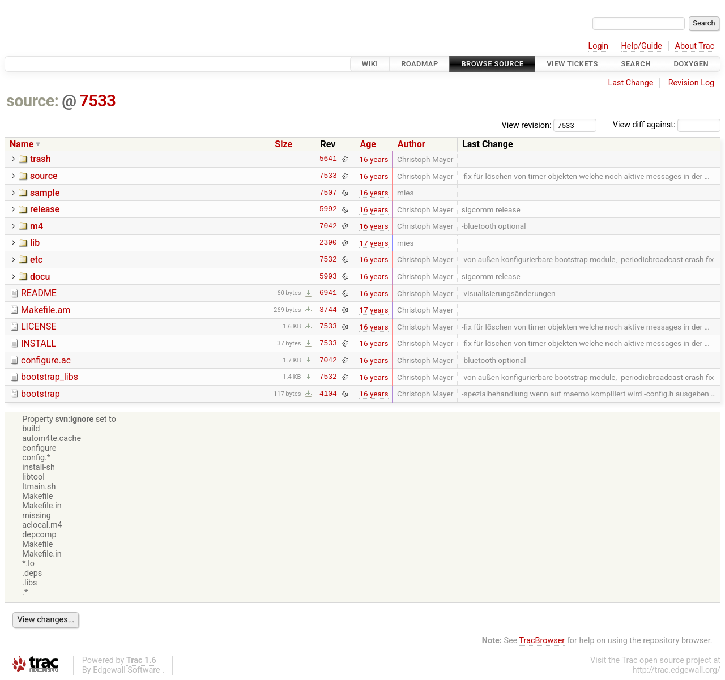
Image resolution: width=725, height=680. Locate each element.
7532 (328, 259)
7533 (97, 100)
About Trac (695, 46)
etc (36, 259)
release (44, 209)
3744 (328, 310)
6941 (328, 293)
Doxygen (691, 63)
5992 (328, 209)
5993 (328, 276)
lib (35, 242)
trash (40, 158)
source (44, 175)
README (39, 293)
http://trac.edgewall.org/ (676, 670)
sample (44, 192)
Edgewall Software (126, 670)
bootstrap (40, 393)
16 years (373, 159)
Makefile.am (45, 310)
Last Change (630, 83)
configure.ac (46, 360)
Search (635, 63)
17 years (373, 242)
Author (411, 144)
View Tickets (572, 63)
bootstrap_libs (49, 376)
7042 (328, 226)
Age (368, 144)
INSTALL (38, 343)
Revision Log (691, 83)
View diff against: (666, 125)
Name (21, 144)
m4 (36, 226)
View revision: (527, 125)
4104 (328, 393)
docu (40, 276)
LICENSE (38, 326)
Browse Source (492, 63)
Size (283, 144)
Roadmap (419, 63)
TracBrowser (542, 640)
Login (598, 46)
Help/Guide (641, 46)
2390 (328, 243)
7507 (328, 192)
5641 (328, 159)
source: (32, 100)
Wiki (370, 63)
